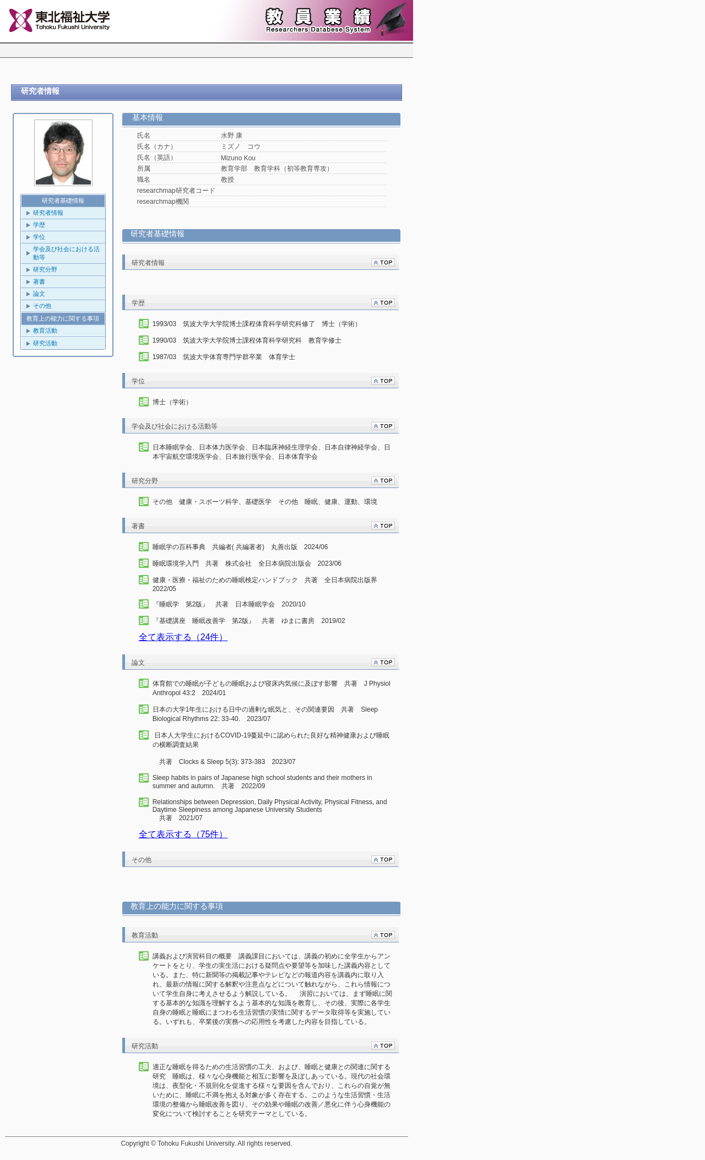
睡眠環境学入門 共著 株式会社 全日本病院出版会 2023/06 (247, 563)
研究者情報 (48, 212)
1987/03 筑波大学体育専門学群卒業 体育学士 (224, 357)
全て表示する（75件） (183, 834)
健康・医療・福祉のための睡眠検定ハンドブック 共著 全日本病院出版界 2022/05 (268, 584)
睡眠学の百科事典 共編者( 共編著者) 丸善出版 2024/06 (240, 547)
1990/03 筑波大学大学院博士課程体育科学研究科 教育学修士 (247, 340)
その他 (42, 305)
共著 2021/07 (274, 810)
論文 (39, 293)
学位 (39, 237)
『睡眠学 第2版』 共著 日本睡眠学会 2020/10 (229, 604)
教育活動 (45, 330)
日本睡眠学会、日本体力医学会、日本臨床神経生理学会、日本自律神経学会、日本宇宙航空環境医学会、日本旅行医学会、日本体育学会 (272, 451)
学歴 (39, 224)
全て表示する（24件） (183, 637)
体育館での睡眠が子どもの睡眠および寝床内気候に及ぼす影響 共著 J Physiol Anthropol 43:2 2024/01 (272, 688)
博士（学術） (172, 402)
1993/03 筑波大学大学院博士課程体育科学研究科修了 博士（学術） (257, 324)
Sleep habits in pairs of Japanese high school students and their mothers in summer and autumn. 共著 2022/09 (262, 782)
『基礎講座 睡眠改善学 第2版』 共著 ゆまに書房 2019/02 (249, 621)
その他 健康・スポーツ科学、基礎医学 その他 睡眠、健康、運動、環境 (265, 502)
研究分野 (45, 269)
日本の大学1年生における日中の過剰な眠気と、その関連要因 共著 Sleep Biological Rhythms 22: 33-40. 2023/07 (265, 714)
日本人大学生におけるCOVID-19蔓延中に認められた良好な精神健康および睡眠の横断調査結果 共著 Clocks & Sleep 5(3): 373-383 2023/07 (271, 748)
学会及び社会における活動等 (66, 253)
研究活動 (45, 343)
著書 (39, 281)
